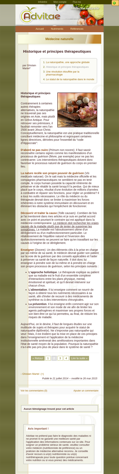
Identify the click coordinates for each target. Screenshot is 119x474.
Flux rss (77, 2)
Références (76, 28)
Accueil (40, 28)
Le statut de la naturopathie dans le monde (70, 79)
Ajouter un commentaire (86, 390)
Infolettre (42, 2)
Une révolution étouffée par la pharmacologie (62, 73)
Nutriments (57, 28)
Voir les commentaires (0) (34, 390)
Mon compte (59, 2)
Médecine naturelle (59, 39)
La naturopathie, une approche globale (68, 62)
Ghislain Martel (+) (33, 373)
